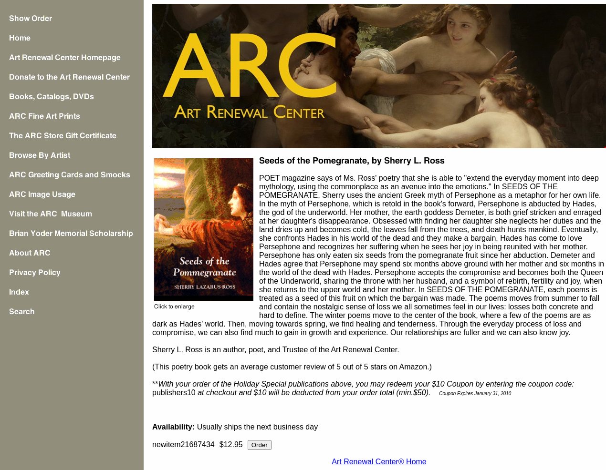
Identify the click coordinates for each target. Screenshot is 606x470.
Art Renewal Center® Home (379, 462)
